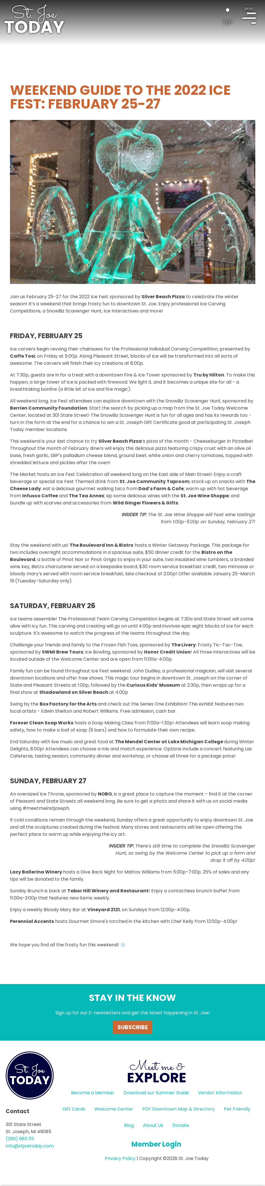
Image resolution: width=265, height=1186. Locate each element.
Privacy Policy (120, 1158)
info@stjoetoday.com (30, 1146)
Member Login (156, 1144)
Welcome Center (113, 1109)
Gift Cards (73, 1109)
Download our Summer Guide (156, 1092)
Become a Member (92, 1092)
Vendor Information (220, 1092)
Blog (129, 1125)
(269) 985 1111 (20, 1138)
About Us (153, 1125)
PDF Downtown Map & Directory (178, 1109)
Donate (180, 1125)
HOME (34, 19)
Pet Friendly (237, 1109)
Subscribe (133, 1027)
